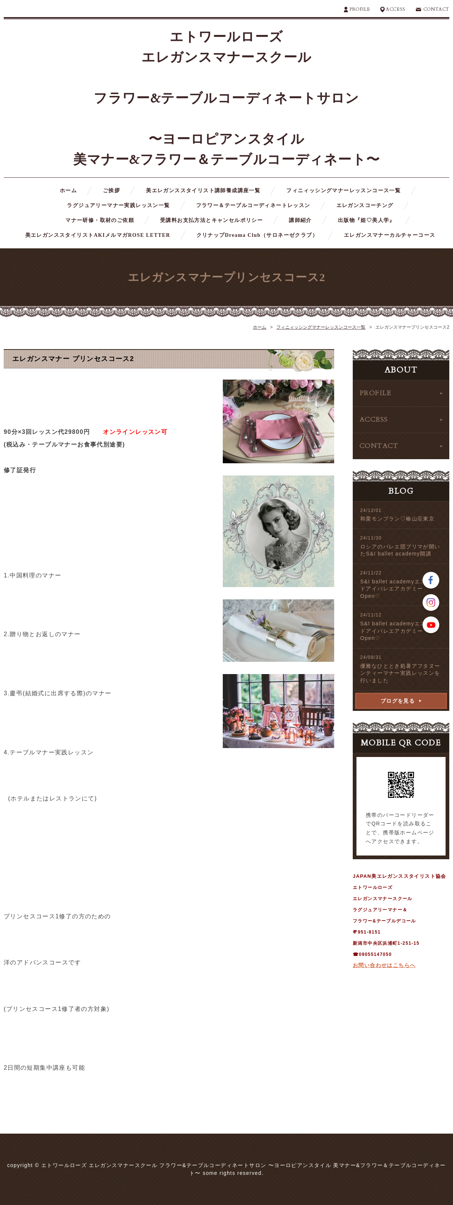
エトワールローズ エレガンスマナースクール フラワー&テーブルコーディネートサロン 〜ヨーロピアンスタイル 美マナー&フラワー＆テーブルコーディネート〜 (226, 98)
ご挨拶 (111, 190)
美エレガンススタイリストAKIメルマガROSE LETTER (97, 235)
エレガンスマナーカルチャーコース (389, 235)
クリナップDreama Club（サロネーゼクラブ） (257, 235)
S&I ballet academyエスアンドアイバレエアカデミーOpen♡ (398, 589)
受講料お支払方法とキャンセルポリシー (211, 220)
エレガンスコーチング (365, 205)
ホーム (68, 190)
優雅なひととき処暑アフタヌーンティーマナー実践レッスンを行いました (400, 673)
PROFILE (359, 9)
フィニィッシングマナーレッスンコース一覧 (343, 190)
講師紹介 (300, 220)
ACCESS (395, 9)
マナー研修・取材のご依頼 (99, 220)
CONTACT (436, 9)
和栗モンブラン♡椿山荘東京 (397, 519)
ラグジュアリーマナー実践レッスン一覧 (118, 205)
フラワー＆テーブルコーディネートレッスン (253, 205)
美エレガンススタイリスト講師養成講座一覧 (203, 190)
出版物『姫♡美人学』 (366, 220)
